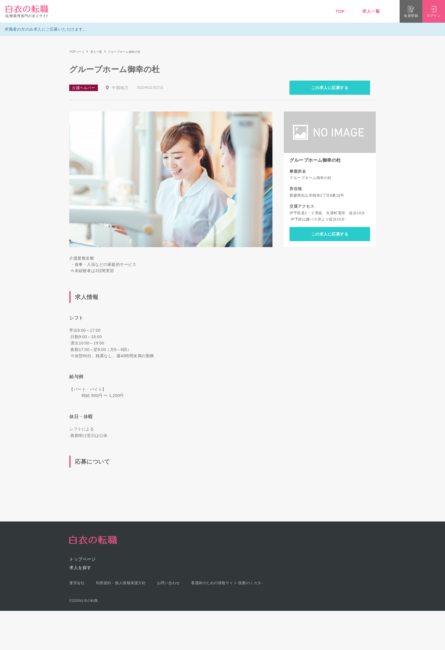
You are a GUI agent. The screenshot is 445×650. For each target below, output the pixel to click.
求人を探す (80, 567)
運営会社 (77, 583)
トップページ (82, 559)
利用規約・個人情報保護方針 (121, 583)
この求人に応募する (330, 87)
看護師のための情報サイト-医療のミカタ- (227, 583)
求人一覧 (371, 11)
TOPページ (76, 51)
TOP (340, 11)
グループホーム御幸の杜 (315, 160)
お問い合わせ (168, 583)
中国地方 (120, 87)
